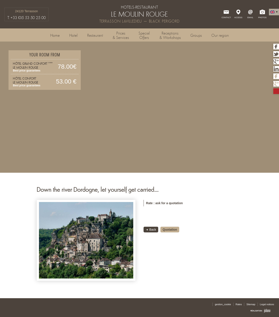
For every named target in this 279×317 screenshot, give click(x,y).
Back (152, 229)
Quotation (170, 229)
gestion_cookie (223, 304)
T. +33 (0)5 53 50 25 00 (26, 17)
